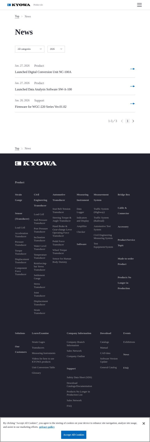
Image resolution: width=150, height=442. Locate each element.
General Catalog (108, 367)
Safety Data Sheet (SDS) (79, 377)
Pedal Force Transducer (59, 243)
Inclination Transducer (39, 239)
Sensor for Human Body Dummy (62, 260)
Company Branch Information (76, 343)
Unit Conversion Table (43, 367)
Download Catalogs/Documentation (79, 384)
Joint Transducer (39, 294)
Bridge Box (124, 194)
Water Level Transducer (40, 247)
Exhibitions (129, 341)
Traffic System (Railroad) (101, 219)
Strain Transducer (39, 311)
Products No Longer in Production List (78, 393)
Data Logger (80, 210)
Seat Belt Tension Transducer (61, 210)
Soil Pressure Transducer (40, 221)
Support (71, 368)
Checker (81, 231)
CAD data (105, 353)
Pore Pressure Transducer (41, 230)
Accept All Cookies (73, 434)
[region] (75, 429)
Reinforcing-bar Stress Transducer (40, 266)
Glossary (36, 372)
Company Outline (76, 356)
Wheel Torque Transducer (60, 252)
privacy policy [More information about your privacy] (46, 426)
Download (105, 333)
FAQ (69, 405)
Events (127, 333)
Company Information (79, 333)
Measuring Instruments (43, 353)
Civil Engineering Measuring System (103, 236)
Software (82, 244)
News (126, 354)
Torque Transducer (20, 252)
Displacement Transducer (22, 261)
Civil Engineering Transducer (40, 200)
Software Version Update (109, 360)
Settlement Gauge (39, 277)
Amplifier (82, 226)
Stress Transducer (39, 285)
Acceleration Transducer (21, 235)
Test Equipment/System (103, 245)
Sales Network (74, 350)
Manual (104, 347)
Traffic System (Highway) (101, 210)
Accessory (123, 226)
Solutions (20, 333)
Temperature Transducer (40, 256)
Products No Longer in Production (124, 283)
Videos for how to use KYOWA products (43, 360)
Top (17, 16)
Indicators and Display (83, 219)
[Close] (143, 423)
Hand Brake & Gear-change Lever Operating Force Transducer (62, 231)
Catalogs (104, 341)
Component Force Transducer (21, 271)
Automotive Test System (102, 228)
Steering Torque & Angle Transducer (62, 219)
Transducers (38, 347)
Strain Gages (38, 341)
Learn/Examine (40, 333)
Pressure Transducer (20, 243)
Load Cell (20, 227)
